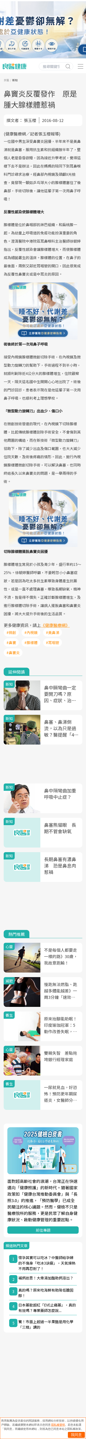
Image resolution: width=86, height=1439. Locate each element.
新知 (15, 80)
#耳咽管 (52, 642)
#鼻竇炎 (13, 652)
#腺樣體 (31, 642)
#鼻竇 (11, 642)
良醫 (6, 80)
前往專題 (43, 1230)
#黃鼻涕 (52, 632)
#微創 (11, 632)
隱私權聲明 (58, 1424)
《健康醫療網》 (55, 625)
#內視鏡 (31, 632)
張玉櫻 (30, 120)
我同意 (76, 1435)
